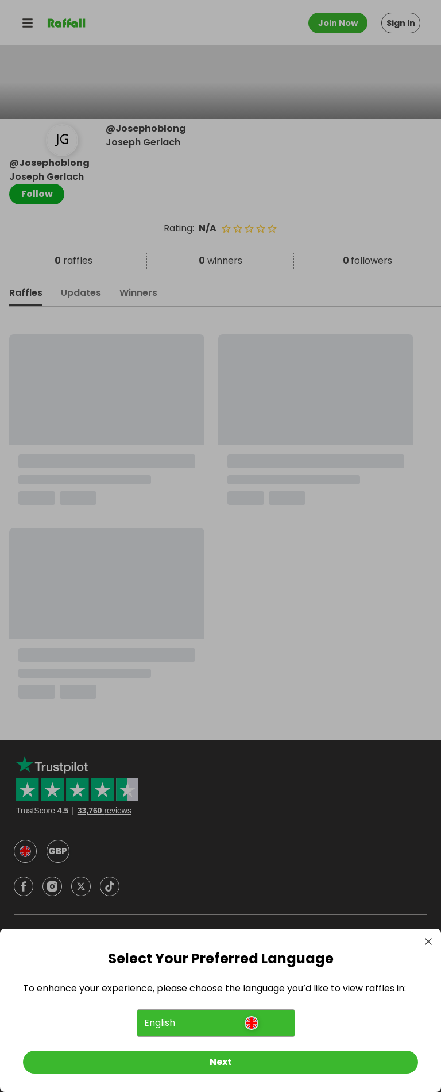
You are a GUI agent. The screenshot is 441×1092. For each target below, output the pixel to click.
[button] (216, 1023)
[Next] (220, 1062)
